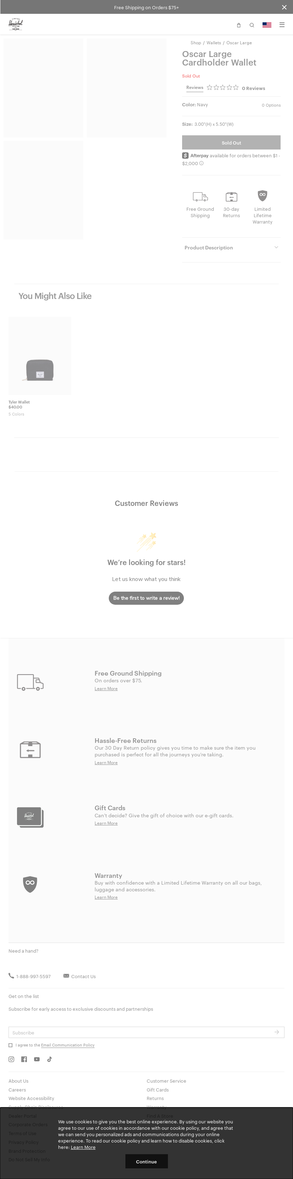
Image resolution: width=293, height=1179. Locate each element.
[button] (238, 24)
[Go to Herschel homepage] (16, 24)
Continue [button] (146, 1161)
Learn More (83, 1147)
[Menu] (282, 25)
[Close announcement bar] (284, 7)
